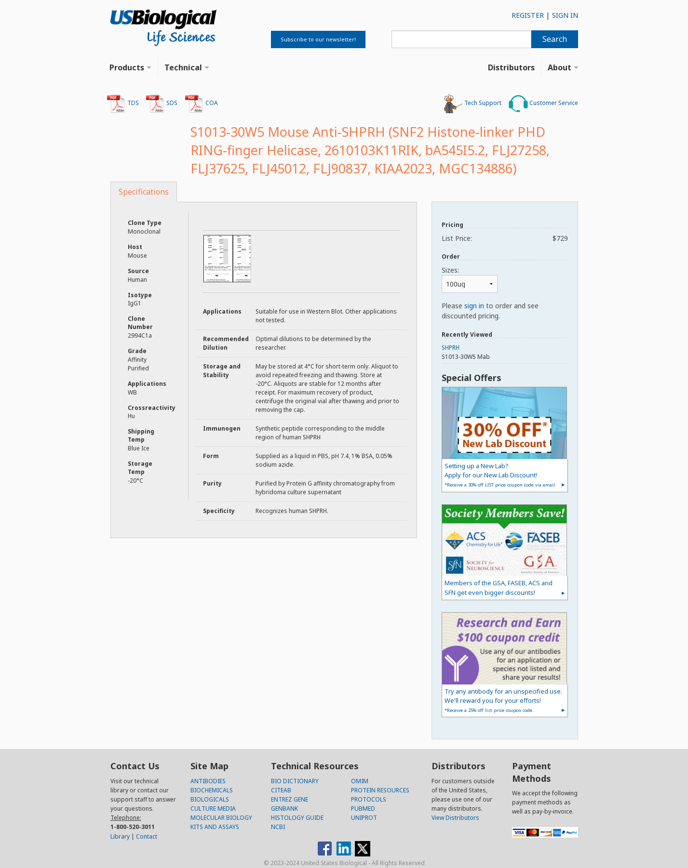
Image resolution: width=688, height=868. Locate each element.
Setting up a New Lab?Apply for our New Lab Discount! (500, 474)
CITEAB (281, 790)
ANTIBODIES (208, 781)
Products (126, 67)
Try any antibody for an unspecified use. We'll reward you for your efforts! (503, 700)
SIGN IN (565, 15)
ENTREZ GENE (289, 799)
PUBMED (363, 808)
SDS (161, 103)
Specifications (144, 191)
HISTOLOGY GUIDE (297, 818)
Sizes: (450, 270)
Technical (183, 67)
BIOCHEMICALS (211, 790)
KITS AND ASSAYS (214, 827)
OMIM (359, 781)
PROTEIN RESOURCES (380, 790)
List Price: (504, 238)
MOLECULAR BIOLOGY (221, 818)
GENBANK (284, 808)
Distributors (511, 67)
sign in (474, 305)
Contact (146, 836)
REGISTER (528, 15)
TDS (123, 103)
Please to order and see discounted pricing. (490, 310)
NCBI (278, 827)
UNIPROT (364, 818)
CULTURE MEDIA (213, 808)
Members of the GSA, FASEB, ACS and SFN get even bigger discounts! (499, 587)
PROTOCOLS (368, 799)
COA (201, 103)
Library (120, 836)
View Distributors (455, 818)
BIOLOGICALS (209, 799)
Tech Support (472, 103)
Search (554, 39)
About (559, 67)
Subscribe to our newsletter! (318, 39)
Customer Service (543, 103)
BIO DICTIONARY (295, 781)
